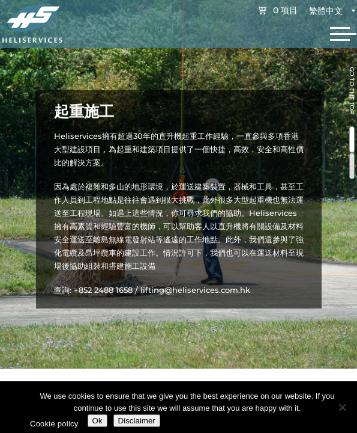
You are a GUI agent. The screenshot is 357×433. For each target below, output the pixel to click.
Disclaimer (136, 420)
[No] (342, 407)
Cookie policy (54, 423)
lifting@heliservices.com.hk (195, 290)
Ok (97, 420)
